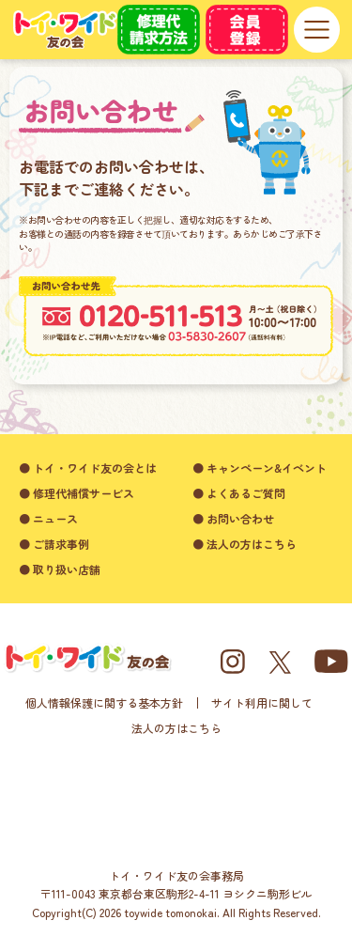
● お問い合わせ (233, 518)
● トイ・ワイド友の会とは (88, 468)
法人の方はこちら (176, 728)
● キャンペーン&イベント (259, 468)
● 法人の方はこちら (244, 544)
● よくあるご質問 (238, 493)
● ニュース (48, 518)
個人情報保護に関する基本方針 (104, 702)
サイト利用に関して (262, 702)
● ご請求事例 (54, 544)
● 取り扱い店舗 (59, 569)
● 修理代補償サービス (76, 493)
